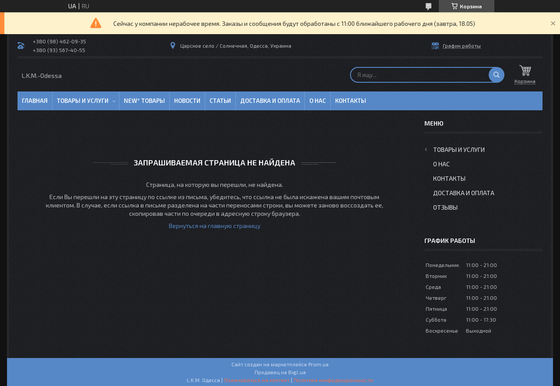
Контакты (350, 100)
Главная (35, 100)
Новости (187, 100)
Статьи (220, 100)
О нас (317, 100)
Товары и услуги (82, 100)
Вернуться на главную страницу (214, 225)
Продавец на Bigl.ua (280, 372)
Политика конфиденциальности (333, 380)
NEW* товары (144, 100)
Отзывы (445, 207)
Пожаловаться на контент (257, 380)
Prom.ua (318, 364)
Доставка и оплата (270, 100)
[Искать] (496, 75)
